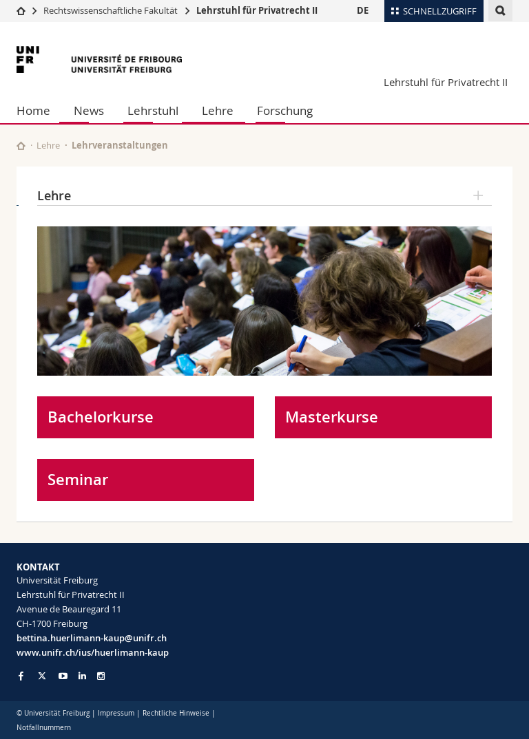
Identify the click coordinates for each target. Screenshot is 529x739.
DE (363, 10)
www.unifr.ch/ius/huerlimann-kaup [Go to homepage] (93, 652)
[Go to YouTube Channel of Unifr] (63, 676)
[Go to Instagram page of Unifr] (101, 676)
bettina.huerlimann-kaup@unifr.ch (92, 638)
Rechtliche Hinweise (176, 713)
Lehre (218, 110)
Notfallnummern (44, 727)
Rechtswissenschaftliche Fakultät (111, 10)
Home (33, 110)
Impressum (116, 713)
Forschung (285, 110)
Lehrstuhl (152, 110)
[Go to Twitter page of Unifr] (42, 676)
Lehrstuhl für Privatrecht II (257, 10)
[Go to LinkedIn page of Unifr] (82, 676)
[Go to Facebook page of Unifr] (21, 676)
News (89, 110)
